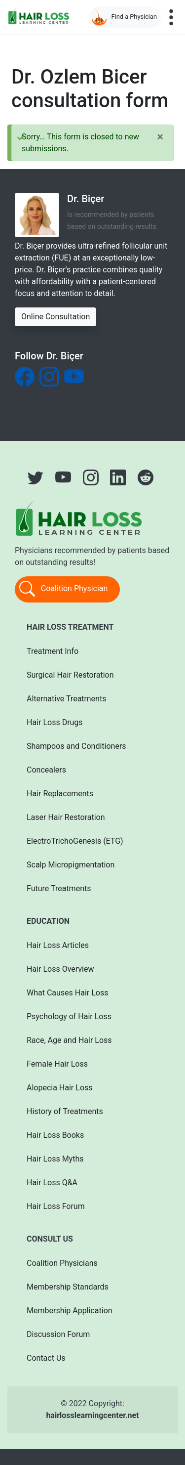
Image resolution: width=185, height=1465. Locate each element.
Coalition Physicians (62, 1263)
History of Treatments (65, 1111)
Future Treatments (59, 888)
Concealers (46, 770)
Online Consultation (55, 316)
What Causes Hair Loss (67, 992)
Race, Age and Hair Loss (69, 1040)
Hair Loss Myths (55, 1158)
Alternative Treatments (66, 698)
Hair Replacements (60, 793)
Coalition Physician (63, 589)
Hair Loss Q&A (52, 1182)
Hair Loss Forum (56, 1206)
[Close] (160, 137)
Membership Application (69, 1310)
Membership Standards (68, 1287)
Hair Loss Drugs (55, 722)
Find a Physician (124, 17)
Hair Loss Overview (60, 969)
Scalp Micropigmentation (70, 864)
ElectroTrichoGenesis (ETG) (75, 841)
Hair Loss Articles (58, 945)
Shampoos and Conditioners (76, 746)
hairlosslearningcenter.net (92, 1415)
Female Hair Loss (57, 1064)
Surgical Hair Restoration (70, 675)
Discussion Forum (58, 1334)
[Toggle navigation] (171, 17)
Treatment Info (52, 651)
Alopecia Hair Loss (60, 1087)
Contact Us (46, 1358)
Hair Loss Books (55, 1135)
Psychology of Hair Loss (69, 1016)
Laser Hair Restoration (66, 817)
